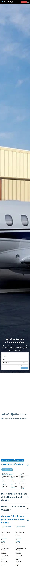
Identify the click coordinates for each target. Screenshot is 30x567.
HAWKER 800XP (20, 460)
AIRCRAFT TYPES (9, 460)
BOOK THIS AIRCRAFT (7, 469)
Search (24, 368)
